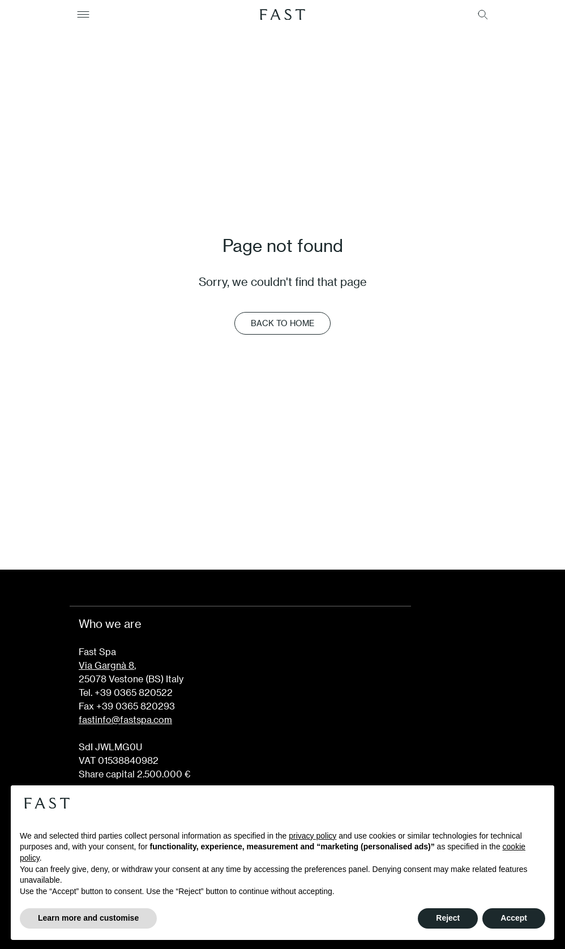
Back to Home (282, 323)
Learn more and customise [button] (88, 917)
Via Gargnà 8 (106, 665)
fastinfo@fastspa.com (125, 719)
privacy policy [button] (312, 835)
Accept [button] (513, 917)
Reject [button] (448, 917)
